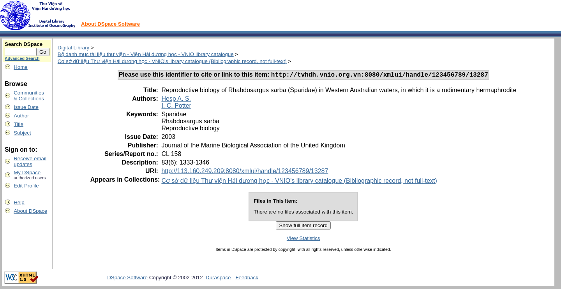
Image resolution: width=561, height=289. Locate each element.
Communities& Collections (29, 96)
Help (19, 202)
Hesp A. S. (176, 99)
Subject (22, 133)
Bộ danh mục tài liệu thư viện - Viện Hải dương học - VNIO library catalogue (146, 54)
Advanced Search (22, 58)
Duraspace (218, 279)
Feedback (246, 279)
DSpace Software (127, 279)
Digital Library (73, 48)
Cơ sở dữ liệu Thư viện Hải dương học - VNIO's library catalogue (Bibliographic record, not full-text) (172, 61)
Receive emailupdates (30, 161)
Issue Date (26, 107)
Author (21, 116)
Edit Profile (26, 186)
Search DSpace (23, 44)
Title (18, 124)
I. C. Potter (176, 106)
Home (21, 67)
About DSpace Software (110, 24)
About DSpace (30, 211)
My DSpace (27, 172)
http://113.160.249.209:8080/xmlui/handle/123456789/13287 (244, 172)
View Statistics (303, 239)
